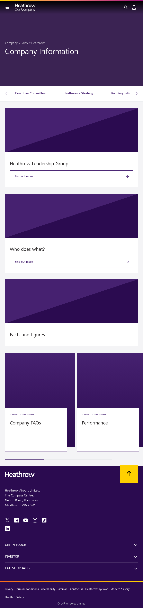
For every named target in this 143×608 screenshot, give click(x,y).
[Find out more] (71, 176)
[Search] (126, 7)
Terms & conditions (27, 589)
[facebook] (16, 520)
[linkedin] (7, 528)
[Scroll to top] (129, 474)
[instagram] (35, 520)
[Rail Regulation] (122, 93)
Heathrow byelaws (96, 589)
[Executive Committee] (30, 93)
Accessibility (48, 589)
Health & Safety (14, 597)
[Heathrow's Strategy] (78, 93)
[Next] (136, 93)
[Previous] (6, 93)
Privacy (9, 589)
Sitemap (63, 589)
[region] (71, 406)
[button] (40, 400)
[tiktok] (44, 520)
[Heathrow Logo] (25, 7)
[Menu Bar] (7, 7)
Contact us (76, 589)
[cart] (134, 7)
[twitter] (7, 520)
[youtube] (25, 520)
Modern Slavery (119, 589)
